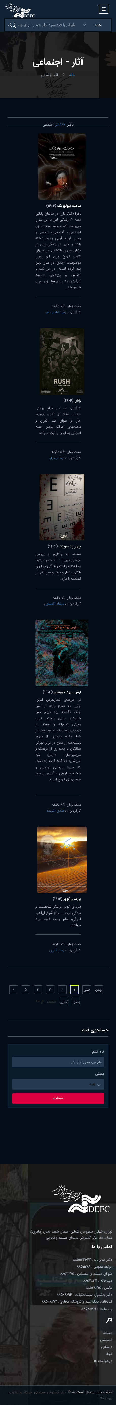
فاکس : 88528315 (99, 1287)
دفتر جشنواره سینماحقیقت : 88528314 (84, 1295)
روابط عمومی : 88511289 (94, 1267)
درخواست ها (103, 1361)
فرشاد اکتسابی (54, 604)
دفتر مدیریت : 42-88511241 (92, 1259)
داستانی (106, 1347)
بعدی (76, 1002)
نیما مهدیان (56, 458)
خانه (72, 75)
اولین (98, 989)
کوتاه (109, 1354)
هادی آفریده (55, 811)
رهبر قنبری (56, 950)
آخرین (64, 1002)
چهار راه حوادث (64, 546)
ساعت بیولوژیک (63, 206)
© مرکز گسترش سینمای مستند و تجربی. (39, 1392)
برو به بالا (104, 1398)
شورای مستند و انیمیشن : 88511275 (86, 1273)
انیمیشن (106, 1340)
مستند (107, 1333)
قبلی (87, 989)
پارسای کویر (67, 899)
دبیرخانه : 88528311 (97, 1281)
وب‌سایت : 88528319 (96, 1309)
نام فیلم (98, 1051)
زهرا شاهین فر (56, 312)
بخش (99, 1074)
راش (72, 400)
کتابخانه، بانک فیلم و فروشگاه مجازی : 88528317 (77, 1301)
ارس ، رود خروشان (62, 692)
